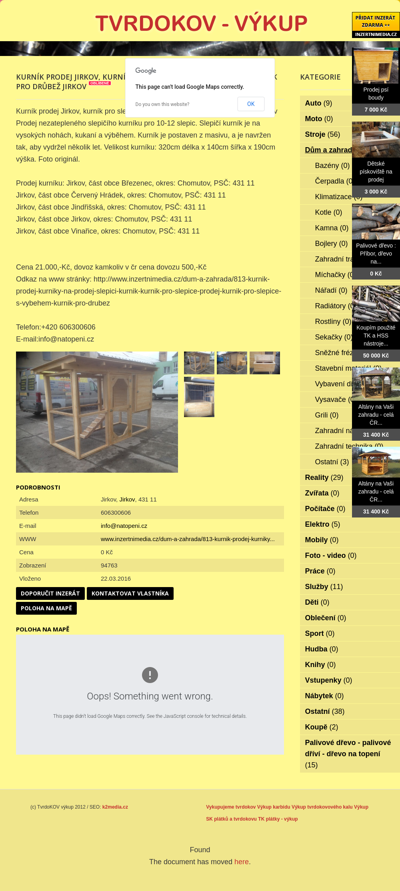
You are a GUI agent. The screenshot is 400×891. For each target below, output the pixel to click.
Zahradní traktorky (349, 259)
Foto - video (331, 555)
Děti (317, 602)
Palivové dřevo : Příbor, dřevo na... (376, 253)
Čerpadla (335, 181)
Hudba (321, 649)
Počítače (325, 509)
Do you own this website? (163, 104)
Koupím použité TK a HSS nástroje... (375, 335)
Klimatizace (339, 197)
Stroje (322, 134)
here (241, 862)
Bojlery (331, 244)
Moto (319, 119)
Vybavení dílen (344, 384)
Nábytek (324, 696)
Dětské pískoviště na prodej (376, 171)
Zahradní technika (349, 446)
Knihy (320, 665)
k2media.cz (115, 807)
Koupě (321, 727)
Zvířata (322, 493)
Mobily (322, 540)
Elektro (322, 524)
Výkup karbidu (273, 807)
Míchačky (335, 275)
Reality (324, 477)
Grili (327, 415)
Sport (320, 633)
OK (250, 104)
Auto (318, 103)
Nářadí (331, 290)
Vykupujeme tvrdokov (231, 807)
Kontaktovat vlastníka (130, 593)
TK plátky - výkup (278, 819)
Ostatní (332, 462)
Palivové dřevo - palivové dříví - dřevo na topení (348, 754)
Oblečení (325, 618)
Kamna (332, 228)
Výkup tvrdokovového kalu (322, 807)
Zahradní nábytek (348, 431)
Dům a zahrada (336, 150)
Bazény (332, 166)
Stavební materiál (348, 368)
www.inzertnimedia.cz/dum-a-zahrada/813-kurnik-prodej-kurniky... (188, 538)
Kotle (328, 212)
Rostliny (333, 322)
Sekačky (334, 337)
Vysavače (336, 400)
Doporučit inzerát (50, 593)
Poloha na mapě (46, 608)
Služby (324, 587)
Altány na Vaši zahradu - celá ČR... (376, 415)
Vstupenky (328, 680)
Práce (320, 571)
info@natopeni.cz (124, 525)
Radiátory (336, 306)
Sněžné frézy (341, 353)
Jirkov (127, 499)
